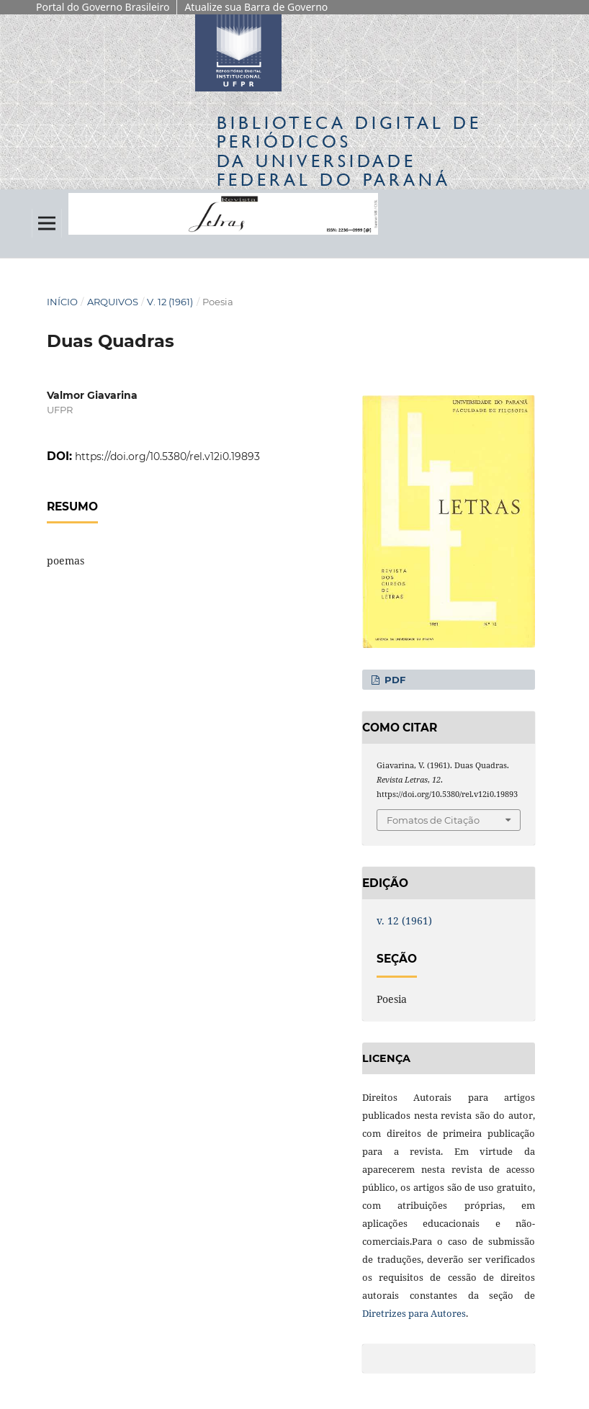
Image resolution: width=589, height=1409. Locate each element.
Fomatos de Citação (433, 820)
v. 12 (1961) (170, 301)
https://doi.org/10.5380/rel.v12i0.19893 (167, 456)
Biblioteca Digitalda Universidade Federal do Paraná (349, 151)
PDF (393, 679)
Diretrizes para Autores (414, 1313)
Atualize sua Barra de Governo (256, 7)
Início (62, 301)
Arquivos (112, 301)
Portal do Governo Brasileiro (102, 7)
